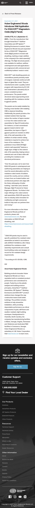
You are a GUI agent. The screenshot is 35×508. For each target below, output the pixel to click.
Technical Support (8, 427)
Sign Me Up (17, 367)
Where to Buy (6, 441)
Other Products (7, 419)
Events (4, 470)
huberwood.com (13, 334)
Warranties (5, 437)
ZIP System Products (9, 412)
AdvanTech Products (9, 408)
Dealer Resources (8, 448)
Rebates (5, 463)
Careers (4, 466)
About (4, 456)
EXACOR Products (8, 416)
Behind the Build (7, 459)
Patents (4, 473)
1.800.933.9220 (9, 388)
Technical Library (7, 430)
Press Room (6, 434)
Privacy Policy (6, 477)
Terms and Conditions (9, 480)
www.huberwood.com (11, 217)
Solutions (5, 405)
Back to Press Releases (11, 14)
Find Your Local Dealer (15, 392)
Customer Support (11, 377)
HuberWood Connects (9, 444)
